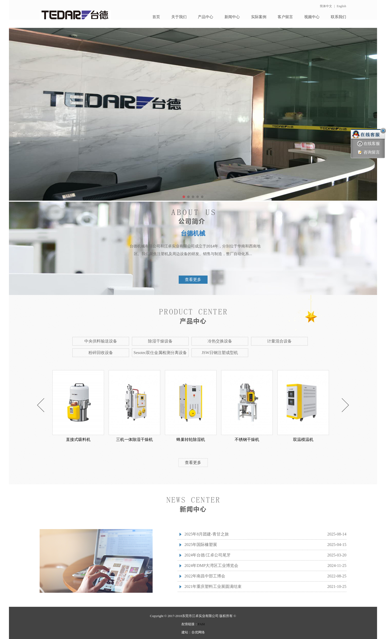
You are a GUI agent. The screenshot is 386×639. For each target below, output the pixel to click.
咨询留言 (368, 152)
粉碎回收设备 (100, 352)
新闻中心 (232, 17)
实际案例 (258, 17)
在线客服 (368, 143)
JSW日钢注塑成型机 (220, 352)
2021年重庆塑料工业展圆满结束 (213, 586)
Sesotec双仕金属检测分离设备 (160, 352)
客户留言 (285, 17)
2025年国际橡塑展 (200, 544)
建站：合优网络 (193, 632)
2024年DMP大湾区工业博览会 (211, 565)
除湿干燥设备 (160, 341)
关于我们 (179, 17)
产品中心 (205, 17)
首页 (156, 17)
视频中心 (312, 17)
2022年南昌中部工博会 (204, 576)
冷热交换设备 (220, 341)
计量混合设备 (279, 341)
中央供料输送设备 (100, 341)
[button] (184, 197)
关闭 (383, 130)
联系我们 (338, 17)
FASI (201, 624)
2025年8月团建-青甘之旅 (206, 534)
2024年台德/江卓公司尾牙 (207, 555)
